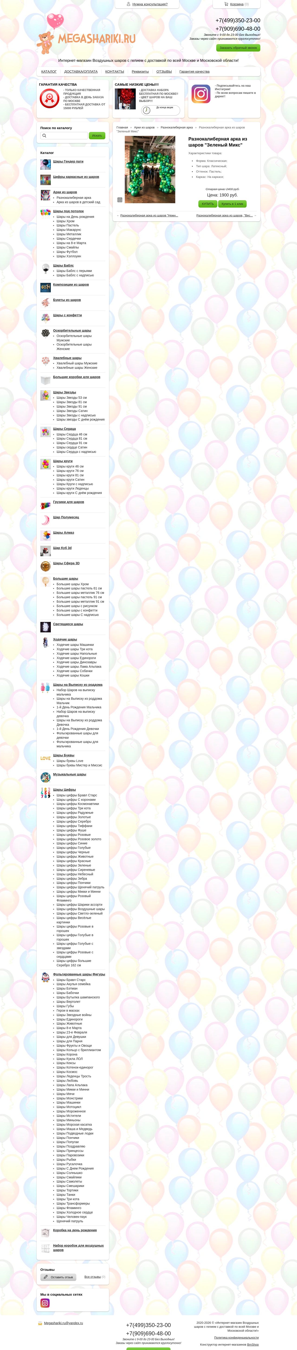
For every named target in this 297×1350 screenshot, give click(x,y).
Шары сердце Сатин (72, 447)
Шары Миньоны (68, 1120)
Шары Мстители (69, 1116)
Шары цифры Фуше (71, 830)
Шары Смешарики (70, 1186)
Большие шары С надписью (78, 615)
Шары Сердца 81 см (72, 438)
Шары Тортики (67, 1190)
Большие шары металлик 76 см (80, 593)
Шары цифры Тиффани (74, 826)
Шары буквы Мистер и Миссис (79, 765)
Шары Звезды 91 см (72, 406)
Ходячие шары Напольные (77, 653)
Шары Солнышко (69, 1173)
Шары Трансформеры (73, 1203)
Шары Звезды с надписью (76, 415)
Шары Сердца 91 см (72, 443)
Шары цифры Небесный (75, 874)
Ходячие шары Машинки (75, 645)
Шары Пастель (68, 225)
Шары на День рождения (75, 217)
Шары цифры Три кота (74, 808)
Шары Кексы (66, 1063)
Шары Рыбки (66, 1159)
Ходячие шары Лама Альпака (79, 666)
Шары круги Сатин (70, 479)
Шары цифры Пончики (73, 883)
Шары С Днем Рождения (75, 1168)
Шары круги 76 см (70, 471)
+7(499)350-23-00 (238, 20)
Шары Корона (67, 1054)
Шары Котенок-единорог (75, 1067)
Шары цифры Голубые (74, 848)
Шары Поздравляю (71, 1146)
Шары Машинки (69, 1102)
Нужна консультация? (150, 4)
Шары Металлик (69, 234)
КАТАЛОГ (49, 71)
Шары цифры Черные (73, 852)
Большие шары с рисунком (77, 606)
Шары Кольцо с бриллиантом (79, 1050)
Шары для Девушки (71, 1037)
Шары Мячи (65, 1094)
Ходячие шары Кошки (73, 675)
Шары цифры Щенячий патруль (80, 887)
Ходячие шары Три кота (75, 649)
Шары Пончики (68, 1138)
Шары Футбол (67, 252)
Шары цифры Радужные (75, 812)
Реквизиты (140, 71)
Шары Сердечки (69, 238)
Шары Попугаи (68, 1142)
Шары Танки (66, 1194)
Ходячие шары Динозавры (77, 662)
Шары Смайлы (68, 247)
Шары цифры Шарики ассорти (79, 904)
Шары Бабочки (68, 993)
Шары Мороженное (71, 1111)
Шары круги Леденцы (73, 488)
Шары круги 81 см (70, 475)
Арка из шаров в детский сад (78, 202)
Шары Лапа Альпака (72, 1085)
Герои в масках (68, 1010)
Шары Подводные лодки (75, 1133)
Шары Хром (65, 221)
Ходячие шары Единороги (76, 658)
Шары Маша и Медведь (74, 1129)
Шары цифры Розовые (74, 835)
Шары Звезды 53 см (72, 397)
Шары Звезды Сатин (72, 411)
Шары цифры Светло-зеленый (80, 913)
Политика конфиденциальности (236, 1337)
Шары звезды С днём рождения (81, 419)
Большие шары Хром (73, 584)
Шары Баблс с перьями (74, 271)
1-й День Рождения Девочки (78, 729)
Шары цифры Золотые (74, 817)
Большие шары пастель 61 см (79, 588)
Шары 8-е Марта (69, 1028)
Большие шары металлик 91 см (80, 601)
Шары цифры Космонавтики (78, 804)
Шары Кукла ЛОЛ (70, 1059)
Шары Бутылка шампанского (78, 997)
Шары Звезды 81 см (72, 402)
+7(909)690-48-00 (238, 29)
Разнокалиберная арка (74, 197)
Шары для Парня (69, 1041)
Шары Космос (67, 1072)
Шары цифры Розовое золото (79, 839)
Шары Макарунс (69, 230)
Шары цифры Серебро (74, 821)
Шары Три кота (68, 1199)
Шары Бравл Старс (71, 980)
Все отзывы (92, 1276)
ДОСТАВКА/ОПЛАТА (81, 71)
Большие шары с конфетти (77, 610)
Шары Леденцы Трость (74, 1076)
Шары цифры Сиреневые (76, 870)
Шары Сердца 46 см (72, 434)
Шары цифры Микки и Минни (78, 891)
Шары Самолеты (69, 1181)
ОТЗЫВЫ (164, 71)
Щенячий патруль (70, 1221)
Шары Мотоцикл (69, 1107)
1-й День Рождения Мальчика (79, 707)
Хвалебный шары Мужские (77, 363)
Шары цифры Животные (75, 856)
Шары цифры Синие (72, 843)
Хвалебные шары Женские (77, 367)
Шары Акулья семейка (73, 984)
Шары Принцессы (70, 1151)
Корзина (236, 4)
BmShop (253, 1344)
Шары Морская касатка (74, 1124)
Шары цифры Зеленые (74, 865)
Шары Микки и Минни (73, 1089)
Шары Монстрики (70, 1098)
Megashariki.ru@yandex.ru (63, 1323)
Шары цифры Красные (74, 861)
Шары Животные (69, 1023)
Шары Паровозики (70, 1155)
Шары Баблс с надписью (75, 275)
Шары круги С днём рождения (79, 493)
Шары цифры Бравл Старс (77, 795)
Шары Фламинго (69, 1208)
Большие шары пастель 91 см (79, 597)
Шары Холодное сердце (75, 1212)
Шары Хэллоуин (69, 256)
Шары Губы (65, 1006)
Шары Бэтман (67, 988)
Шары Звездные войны (74, 1015)
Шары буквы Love (70, 761)
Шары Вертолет (69, 1002)
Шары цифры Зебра (72, 878)
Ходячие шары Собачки (74, 671)
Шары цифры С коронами (76, 799)
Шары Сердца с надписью (76, 452)
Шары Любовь (67, 1080)
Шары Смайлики (69, 1177)
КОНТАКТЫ (114, 71)
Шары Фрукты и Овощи (74, 1045)
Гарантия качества (195, 71)
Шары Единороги (70, 1019)
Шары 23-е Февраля (72, 1032)
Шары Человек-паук (72, 1217)
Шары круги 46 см (70, 466)
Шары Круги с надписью (75, 484)
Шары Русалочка (69, 1164)
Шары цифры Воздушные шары (81, 909)
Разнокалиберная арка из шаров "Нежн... (149, 215)
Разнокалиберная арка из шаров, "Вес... (225, 215)
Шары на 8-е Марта (71, 243)
